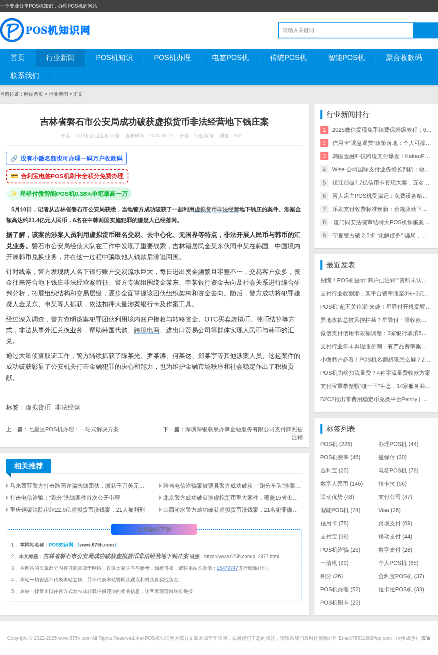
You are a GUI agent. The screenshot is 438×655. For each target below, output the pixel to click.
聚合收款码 (404, 58)
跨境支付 (395, 523)
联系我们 (24, 76)
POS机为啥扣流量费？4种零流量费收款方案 (375, 373)
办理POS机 (398, 444)
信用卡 (334, 523)
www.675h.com (97, 545)
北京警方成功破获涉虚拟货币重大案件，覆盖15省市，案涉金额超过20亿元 (233, 497)
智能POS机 (346, 58)
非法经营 (228, 209)
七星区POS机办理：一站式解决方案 (73, 429)
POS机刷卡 (340, 602)
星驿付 (392, 457)
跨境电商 (147, 330)
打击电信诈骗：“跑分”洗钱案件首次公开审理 (65, 497)
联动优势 (337, 497)
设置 (426, 638)
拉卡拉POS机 (401, 589)
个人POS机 (398, 563)
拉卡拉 (392, 483)
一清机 (334, 563)
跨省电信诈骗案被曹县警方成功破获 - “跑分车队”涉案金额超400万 (233, 485)
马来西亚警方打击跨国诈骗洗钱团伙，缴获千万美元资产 (80, 485)
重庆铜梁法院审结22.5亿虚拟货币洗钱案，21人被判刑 (77, 509)
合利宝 (334, 470)
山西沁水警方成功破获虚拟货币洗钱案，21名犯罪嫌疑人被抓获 (233, 509)
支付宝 (334, 536)
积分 (331, 576)
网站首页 (33, 94)
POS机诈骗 (340, 550)
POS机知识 (114, 58)
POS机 (336, 444)
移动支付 (395, 536)
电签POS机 (230, 58)
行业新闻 (60, 58)
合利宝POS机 (401, 576)
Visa (389, 510)
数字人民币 (341, 483)
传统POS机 (288, 58)
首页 (17, 58)
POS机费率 (340, 457)
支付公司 (395, 497)
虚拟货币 (205, 209)
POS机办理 (172, 58)
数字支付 (395, 550)
